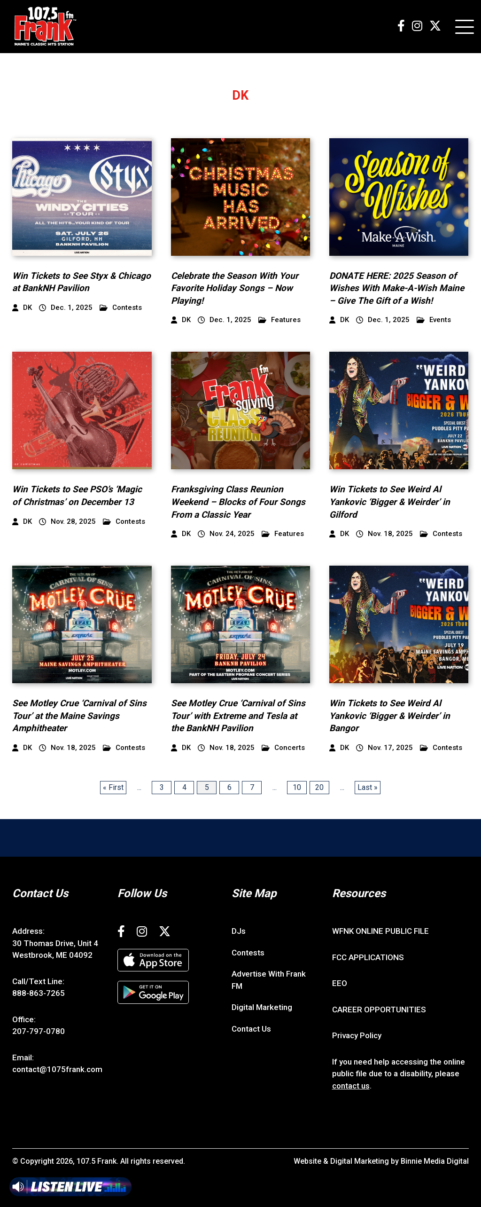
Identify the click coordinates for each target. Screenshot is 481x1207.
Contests (121, 307)
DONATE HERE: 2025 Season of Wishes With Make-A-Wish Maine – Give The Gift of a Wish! (396, 288)
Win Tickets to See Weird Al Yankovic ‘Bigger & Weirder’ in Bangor (389, 716)
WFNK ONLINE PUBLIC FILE (380, 931)
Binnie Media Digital (435, 1161)
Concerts (283, 747)
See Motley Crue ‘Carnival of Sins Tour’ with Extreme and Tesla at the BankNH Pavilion (238, 716)
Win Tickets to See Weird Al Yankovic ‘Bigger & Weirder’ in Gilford (389, 502)
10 (297, 787)
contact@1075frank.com (57, 1069)
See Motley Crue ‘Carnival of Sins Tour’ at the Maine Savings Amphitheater (79, 716)
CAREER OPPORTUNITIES (379, 1009)
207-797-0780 (38, 1031)
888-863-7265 (38, 993)
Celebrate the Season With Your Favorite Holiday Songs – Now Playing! (234, 288)
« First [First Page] (113, 787)
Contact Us (251, 1028)
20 (319, 787)
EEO (339, 983)
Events (434, 319)
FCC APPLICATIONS (368, 957)
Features (279, 319)
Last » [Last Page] (367, 787)
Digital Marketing (262, 1007)
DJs (239, 931)
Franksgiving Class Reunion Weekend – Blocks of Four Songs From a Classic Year (238, 502)
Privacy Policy (356, 1035)
